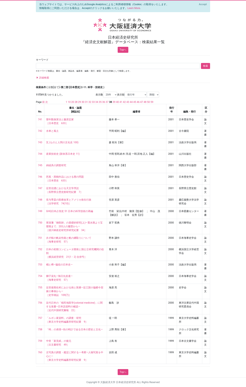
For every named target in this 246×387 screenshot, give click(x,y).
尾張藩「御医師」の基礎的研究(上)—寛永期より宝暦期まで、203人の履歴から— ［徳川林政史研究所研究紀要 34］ (74, 226)
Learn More (133, 8)
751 (40, 237)
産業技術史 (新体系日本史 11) (63, 153)
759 (40, 340)
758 (40, 329)
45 (134, 102)
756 (40, 302)
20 (72, 102)
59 (151, 102)
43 (127, 102)
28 (76, 102)
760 (40, 352)
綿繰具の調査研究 (56, 165)
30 (83, 102)
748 (40, 199)
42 (124, 102)
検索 (205, 65)
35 (100, 102)
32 (89, 102)
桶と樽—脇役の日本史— (59, 264)
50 (148, 102)
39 (114, 102)
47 (141, 102)
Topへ (123, 49)
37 (107, 102)
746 (40, 176)
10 (69, 102)
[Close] (203, 4)
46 (138, 102)
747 (40, 188)
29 (79, 102)
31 (86, 102)
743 (40, 142)
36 (103, 102)
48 (145, 102)
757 (40, 317)
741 (40, 119)
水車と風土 (52, 130)
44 (131, 102)
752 (40, 249)
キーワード (42, 59)
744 (40, 153)
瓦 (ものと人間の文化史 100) (62, 142)
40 (117, 102)
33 (93, 102)
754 (40, 276)
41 (121, 102)
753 (40, 264)
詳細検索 (42, 78)
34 (96, 102)
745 (40, 165)
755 (40, 287)
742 (40, 130)
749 (40, 211)
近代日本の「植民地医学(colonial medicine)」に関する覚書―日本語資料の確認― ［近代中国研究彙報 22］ (74, 306)
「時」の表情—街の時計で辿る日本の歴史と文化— (74, 329)
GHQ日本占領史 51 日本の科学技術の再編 (69, 211)
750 (40, 222)
